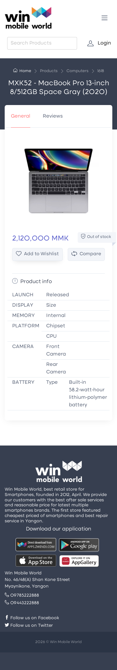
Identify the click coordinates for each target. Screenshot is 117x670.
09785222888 (22, 596)
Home (22, 71)
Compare (86, 254)
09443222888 (22, 603)
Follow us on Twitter (29, 626)
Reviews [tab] (53, 116)
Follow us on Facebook (32, 618)
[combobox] (42, 43)
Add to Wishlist (37, 254)
